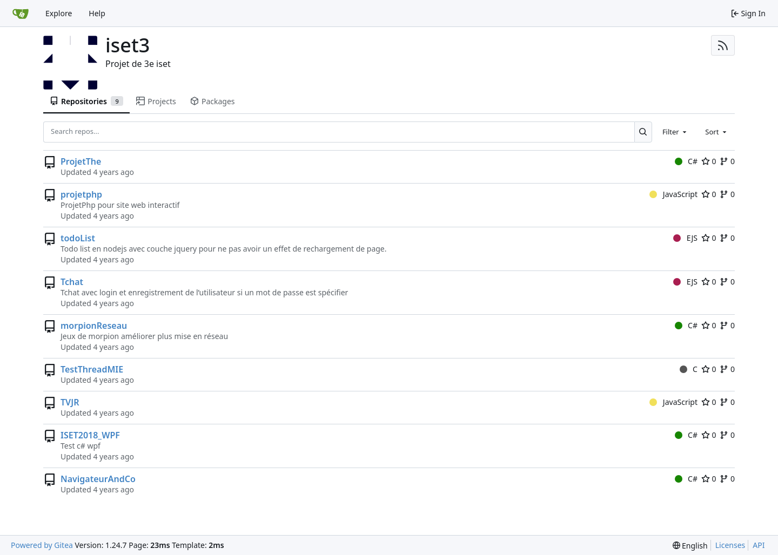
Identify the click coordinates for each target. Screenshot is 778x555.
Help (97, 13)
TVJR (70, 402)
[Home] (20, 13)
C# (686, 161)
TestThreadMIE (92, 369)
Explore (58, 13)
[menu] (690, 545)
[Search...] (643, 131)
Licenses (730, 545)
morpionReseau (94, 325)
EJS (685, 238)
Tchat (72, 281)
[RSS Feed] (723, 45)
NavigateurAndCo (98, 478)
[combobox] (675, 131)
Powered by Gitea (42, 545)
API (758, 545)
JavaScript (673, 194)
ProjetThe (81, 161)
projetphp (81, 194)
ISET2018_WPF (90, 435)
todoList (78, 238)
